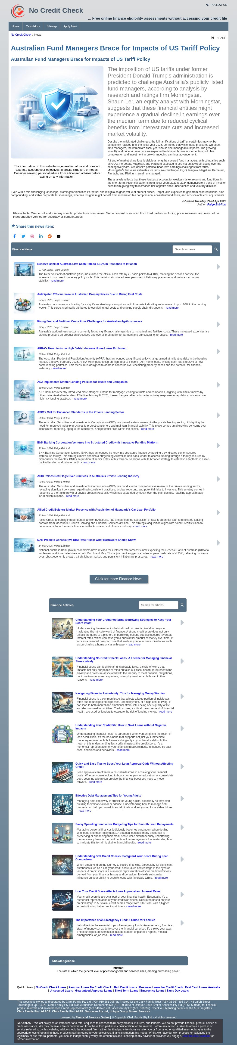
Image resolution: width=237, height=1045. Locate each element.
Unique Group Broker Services (129, 1011)
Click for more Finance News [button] (119, 579)
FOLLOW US (216, 4)
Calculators (33, 26)
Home (15, 26)
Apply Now (70, 26)
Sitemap (52, 26)
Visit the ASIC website (196, 1036)
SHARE (218, 38)
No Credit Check (21, 34)
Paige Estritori (216, 204)
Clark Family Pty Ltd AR (68, 1011)
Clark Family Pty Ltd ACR (33, 1011)
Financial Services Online (92, 1017)
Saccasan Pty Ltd (96, 1011)
